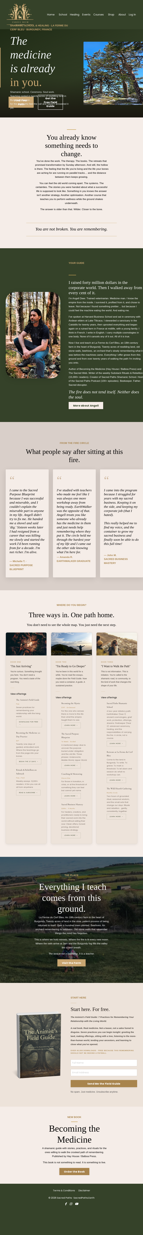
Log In (132, 14)
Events (85, 14)
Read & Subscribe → (28, 815)
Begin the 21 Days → (28, 784)
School (61, 14)
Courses (97, 14)
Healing (73, 14)
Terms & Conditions (64, 1216)
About (122, 14)
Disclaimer (84, 1216)
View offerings (19, 716)
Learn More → (71, 747)
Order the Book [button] (74, 1197)
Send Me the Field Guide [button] (103, 1108)
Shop (110, 14)
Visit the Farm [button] (71, 986)
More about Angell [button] (87, 422)
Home (49, 14)
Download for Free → (28, 745)
